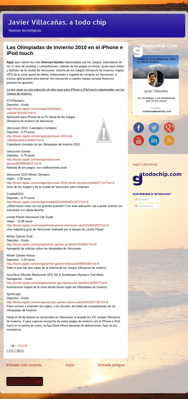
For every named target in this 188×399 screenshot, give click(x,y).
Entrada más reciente (24, 365)
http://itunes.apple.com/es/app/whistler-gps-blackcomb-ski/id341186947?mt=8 (57, 282)
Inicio (70, 365)
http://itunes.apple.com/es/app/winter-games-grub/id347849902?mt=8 (52, 244)
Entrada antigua (111, 365)
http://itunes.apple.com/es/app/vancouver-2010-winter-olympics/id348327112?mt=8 (60, 182)
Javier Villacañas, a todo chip (57, 22)
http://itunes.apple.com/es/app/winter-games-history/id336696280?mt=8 (53, 263)
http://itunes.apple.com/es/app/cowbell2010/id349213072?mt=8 (47, 202)
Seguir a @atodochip (145, 164)
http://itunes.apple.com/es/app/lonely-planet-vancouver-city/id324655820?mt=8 (58, 225)
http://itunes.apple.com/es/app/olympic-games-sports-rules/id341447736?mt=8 (57, 302)
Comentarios (144, 206)
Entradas (142, 199)
